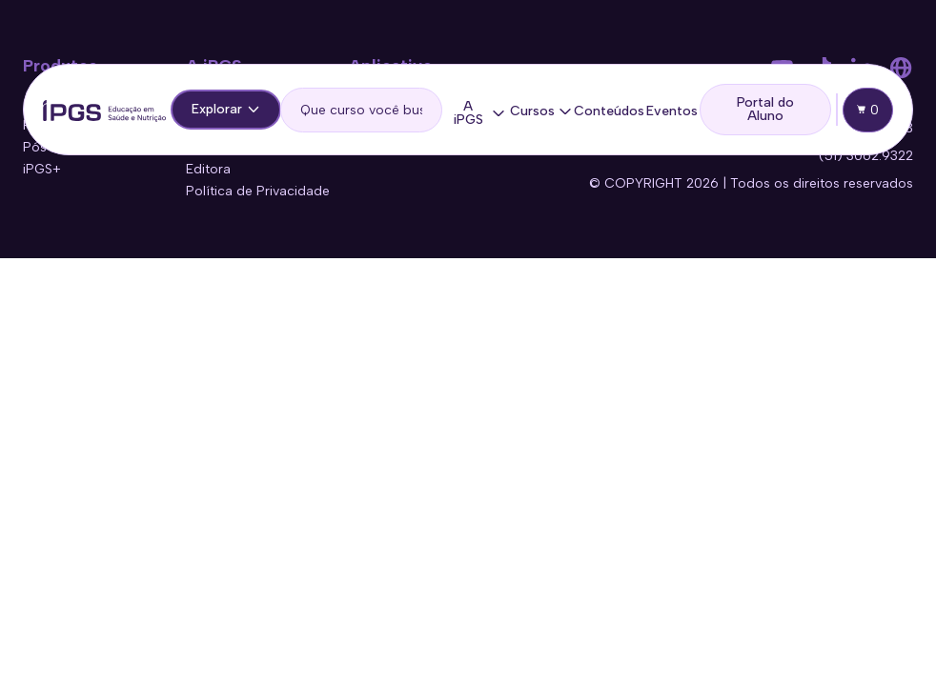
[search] (361, 110)
